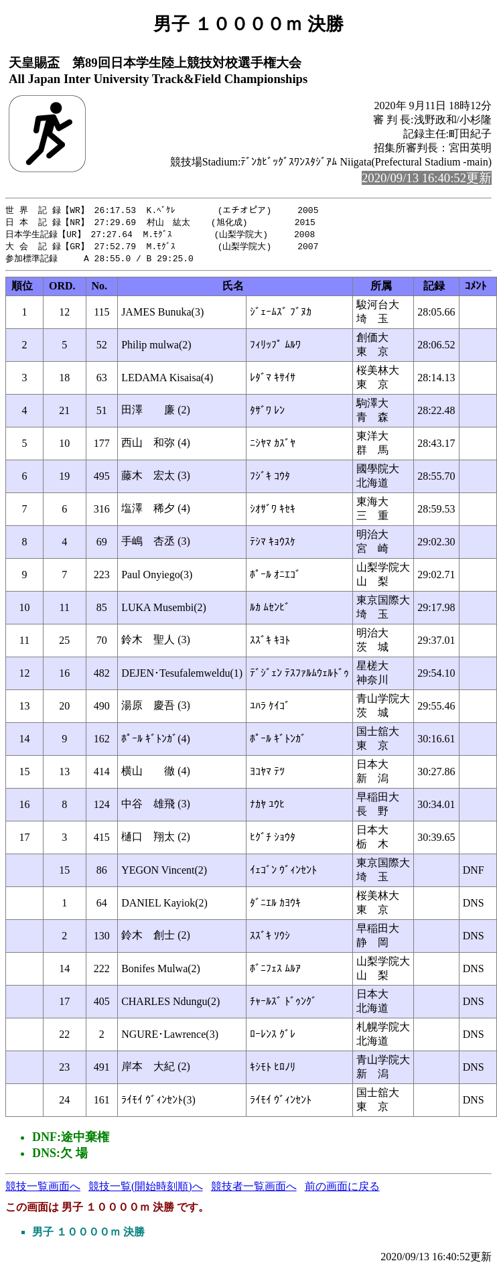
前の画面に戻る (342, 1189)
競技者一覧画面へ (254, 1189)
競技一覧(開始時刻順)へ (145, 1189)
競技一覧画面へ (42, 1189)
